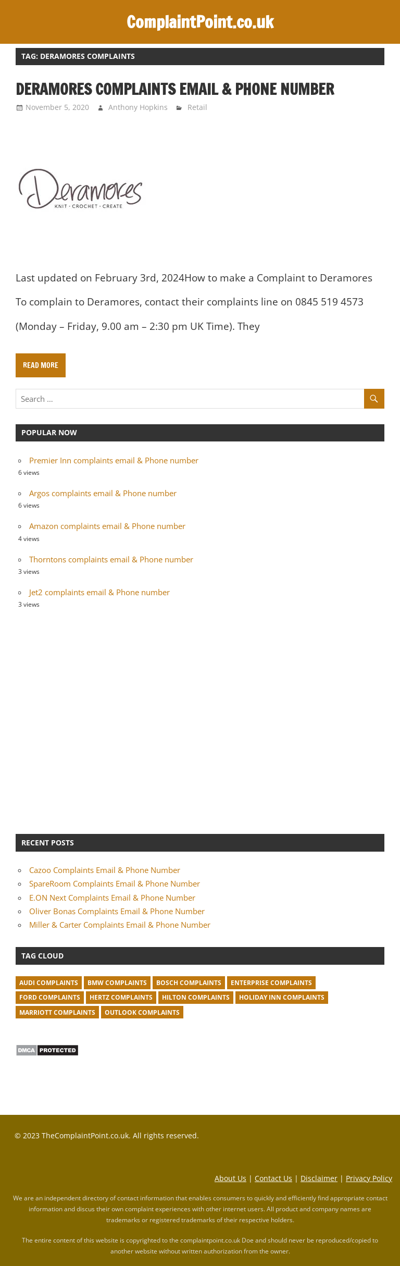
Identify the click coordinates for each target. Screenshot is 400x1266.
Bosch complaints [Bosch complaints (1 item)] (188, 982)
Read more (40, 365)
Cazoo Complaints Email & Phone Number (104, 870)
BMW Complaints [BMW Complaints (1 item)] (117, 982)
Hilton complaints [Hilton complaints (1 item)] (196, 997)
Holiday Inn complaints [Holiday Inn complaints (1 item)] (281, 997)
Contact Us (273, 1178)
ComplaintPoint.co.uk (200, 22)
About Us (230, 1178)
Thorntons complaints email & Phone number (111, 559)
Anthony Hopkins (138, 107)
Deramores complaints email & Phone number (175, 89)
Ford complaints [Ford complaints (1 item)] (49, 997)
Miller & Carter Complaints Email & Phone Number (119, 924)
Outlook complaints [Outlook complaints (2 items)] (142, 1012)
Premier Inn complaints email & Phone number (113, 460)
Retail (197, 107)
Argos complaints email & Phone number (103, 493)
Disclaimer (319, 1178)
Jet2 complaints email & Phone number (99, 592)
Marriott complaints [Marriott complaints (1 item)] (57, 1012)
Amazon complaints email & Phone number (107, 526)
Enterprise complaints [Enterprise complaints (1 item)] (271, 982)
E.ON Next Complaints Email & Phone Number (112, 897)
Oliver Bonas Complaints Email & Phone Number (117, 911)
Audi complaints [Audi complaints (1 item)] (48, 982)
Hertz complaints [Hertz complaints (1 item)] (121, 997)
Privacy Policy (369, 1178)
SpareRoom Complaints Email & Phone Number (114, 883)
